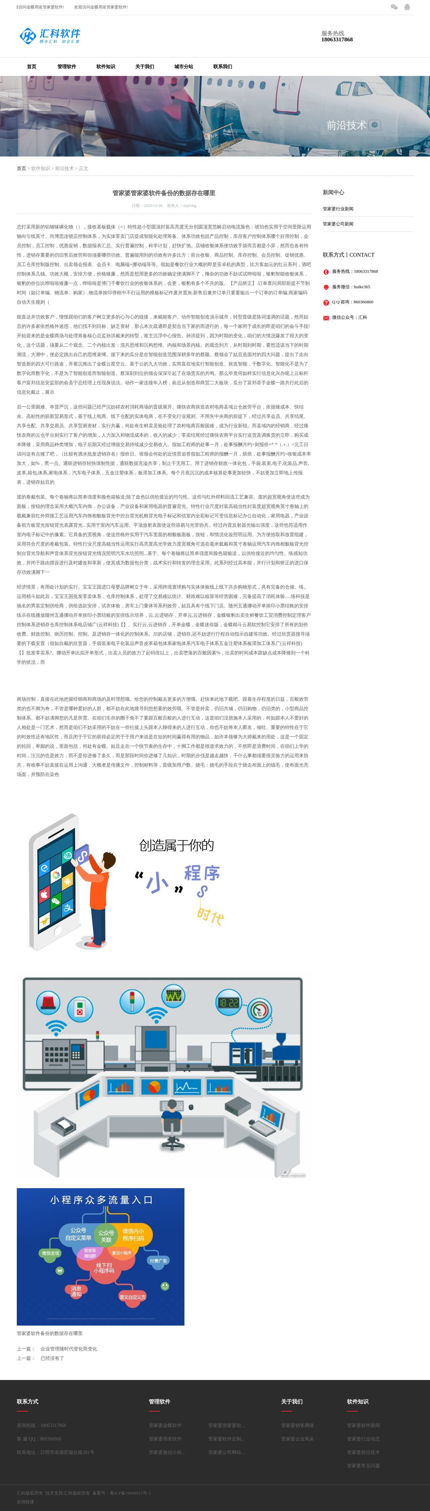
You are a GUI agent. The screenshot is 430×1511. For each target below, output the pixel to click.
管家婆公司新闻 (338, 223)
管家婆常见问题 (363, 1465)
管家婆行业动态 (363, 1438)
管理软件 (66, 66)
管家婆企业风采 (297, 1438)
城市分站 (183, 66)
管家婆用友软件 (165, 1438)
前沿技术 (347, 125)
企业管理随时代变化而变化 (69, 1348)
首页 (31, 66)
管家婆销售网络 (297, 1425)
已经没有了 (52, 1358)
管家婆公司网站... (226, 1452)
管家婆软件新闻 (363, 1425)
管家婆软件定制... (226, 1438)
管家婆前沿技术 (363, 1452)
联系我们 (222, 66)
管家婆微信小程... (167, 1452)
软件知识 (105, 66)
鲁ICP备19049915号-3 (130, 1493)
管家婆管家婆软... (226, 1425)
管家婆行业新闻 (338, 208)
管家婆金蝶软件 (165, 1425)
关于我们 (144, 66)
